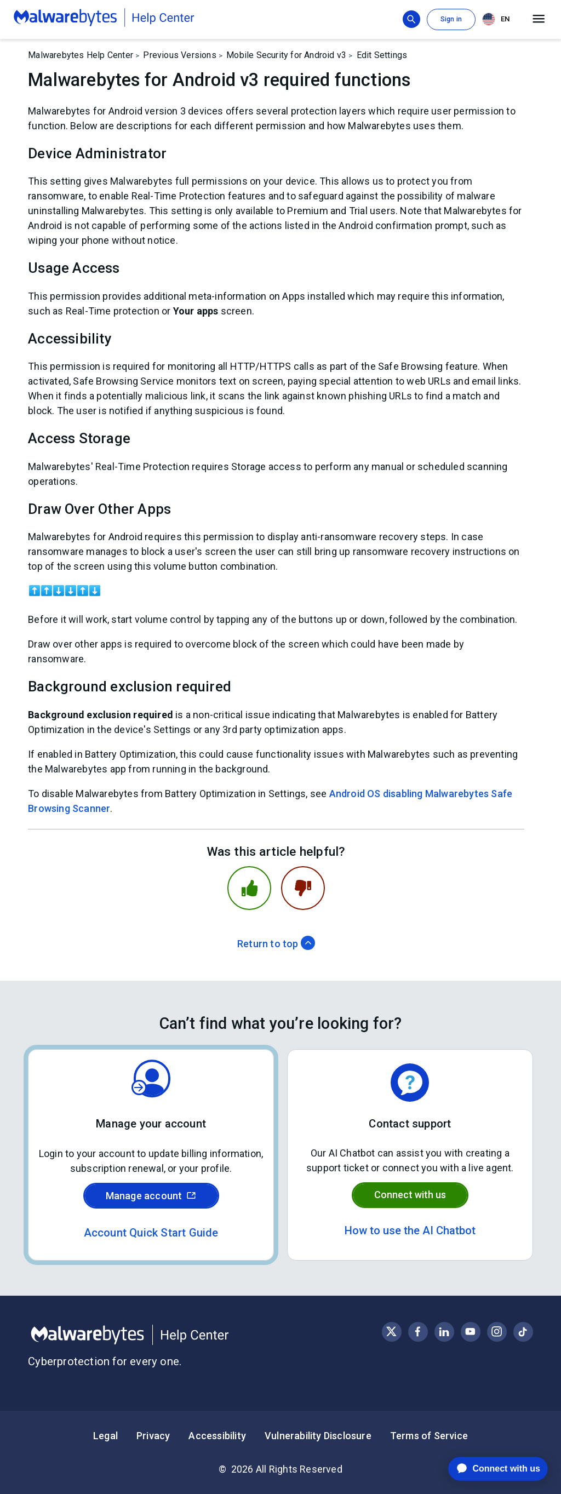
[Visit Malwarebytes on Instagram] (496, 1331)
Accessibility (217, 1435)
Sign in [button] (451, 19)
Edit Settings (382, 55)
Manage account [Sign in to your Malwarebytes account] (151, 1195)
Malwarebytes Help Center (80, 55)
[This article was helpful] (249, 888)
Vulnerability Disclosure (318, 1435)
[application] (489, 1469)
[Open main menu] (539, 19)
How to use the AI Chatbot (410, 1230)
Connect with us (410, 1194)
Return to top (276, 943)
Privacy (153, 1435)
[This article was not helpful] (303, 888)
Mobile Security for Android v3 (286, 55)
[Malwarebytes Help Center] (154, 1335)
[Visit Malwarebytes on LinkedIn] (444, 1331)
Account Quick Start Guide (151, 1232)
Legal (105, 1435)
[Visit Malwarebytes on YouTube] (470, 1331)
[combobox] (498, 19)
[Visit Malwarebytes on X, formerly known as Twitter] (391, 1331)
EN (496, 19)
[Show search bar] (411, 19)
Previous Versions (179, 55)
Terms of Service (429, 1435)
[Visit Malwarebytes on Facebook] (417, 1331)
